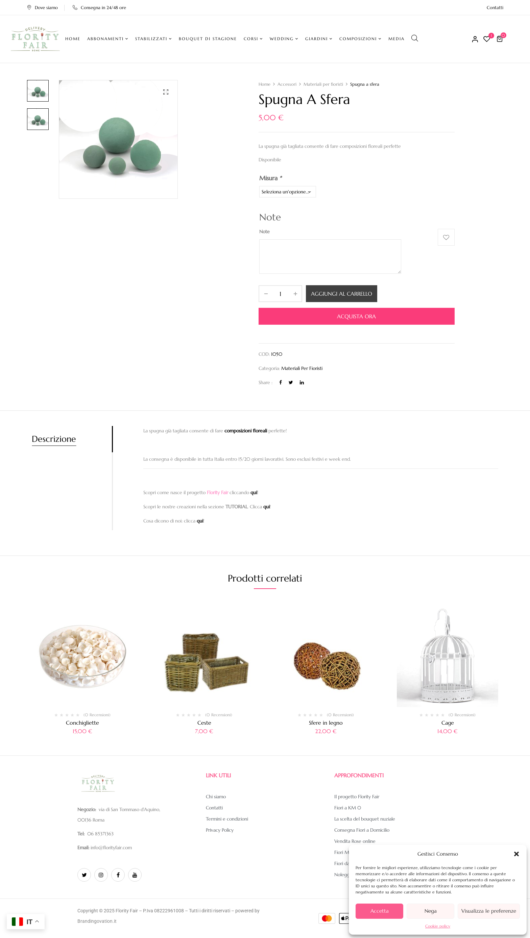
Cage (447, 722)
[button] (516, 854)
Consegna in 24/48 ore (99, 7)
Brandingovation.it (97, 921)
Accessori (287, 84)
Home (264, 84)
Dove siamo (42, 7)
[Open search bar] (414, 38)
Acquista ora (356, 316)
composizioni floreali (245, 431)
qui (253, 492)
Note (264, 232)
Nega (431, 911)
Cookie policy (437, 926)
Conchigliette (82, 722)
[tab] (72, 439)
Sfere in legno (326, 722)
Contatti (495, 7)
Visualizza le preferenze (488, 911)
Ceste (204, 722)
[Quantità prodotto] (280, 293)
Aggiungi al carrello (341, 293)
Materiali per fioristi (323, 84)
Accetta (379, 911)
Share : (265, 382)
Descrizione (54, 439)
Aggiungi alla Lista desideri (446, 237)
